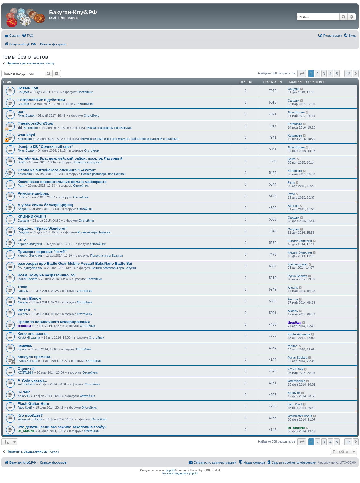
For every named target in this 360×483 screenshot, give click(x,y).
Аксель (23, 290)
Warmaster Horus (30, 419)
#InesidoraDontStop (35, 123)
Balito (22, 162)
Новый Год (28, 88)
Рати (21, 185)
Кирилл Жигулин (30, 244)
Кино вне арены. (33, 333)
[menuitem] (27, 35)
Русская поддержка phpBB (180, 473)
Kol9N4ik (24, 396)
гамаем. (25, 345)
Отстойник (85, 92)
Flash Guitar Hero (33, 404)
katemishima (26, 384)
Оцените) (26, 368)
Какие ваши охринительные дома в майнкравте (62, 182)
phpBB (170, 470)
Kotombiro (31, 127)
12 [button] (348, 73)
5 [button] (337, 73)
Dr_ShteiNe (26, 431)
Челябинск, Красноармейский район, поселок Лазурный (70, 158)
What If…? (27, 310)
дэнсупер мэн (34, 268)
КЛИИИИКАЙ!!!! (32, 217)
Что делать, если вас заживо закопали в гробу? (62, 427)
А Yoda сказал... (32, 380)
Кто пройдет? (30, 415)
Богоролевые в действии (41, 100)
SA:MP (24, 392)
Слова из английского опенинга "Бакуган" (57, 170)
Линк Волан (26, 115)
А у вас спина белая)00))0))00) (45, 205)
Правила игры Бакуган (106, 255)
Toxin (22, 287)
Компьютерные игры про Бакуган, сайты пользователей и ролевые (129, 138)
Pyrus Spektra (27, 279)
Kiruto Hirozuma (29, 337)
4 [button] (330, 73)
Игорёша (24, 325)
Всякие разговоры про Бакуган (109, 127)
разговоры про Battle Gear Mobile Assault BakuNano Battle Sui (75, 263)
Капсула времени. (34, 357)
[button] (301, 73)
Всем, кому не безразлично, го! (47, 275)
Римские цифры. (33, 193)
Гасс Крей (25, 407)
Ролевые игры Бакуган (94, 232)
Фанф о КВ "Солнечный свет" (45, 146)
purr (21, 111)
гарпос (22, 349)
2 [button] (317, 73)
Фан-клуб (26, 135)
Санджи (23, 92)
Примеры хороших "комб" (42, 252)
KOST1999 (25, 372)
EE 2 (22, 240)
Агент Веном (29, 298)
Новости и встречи (87, 162)
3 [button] (324, 73)
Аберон (23, 209)
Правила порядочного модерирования (54, 322)
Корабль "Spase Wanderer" (42, 228)
